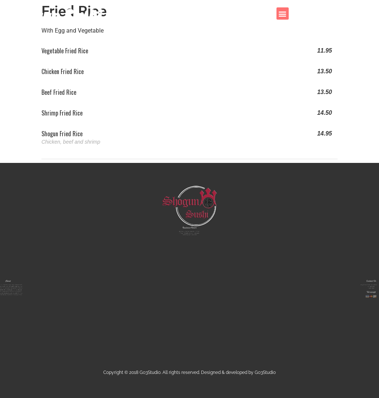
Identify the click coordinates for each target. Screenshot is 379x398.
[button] (282, 13)
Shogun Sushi (54, 16)
